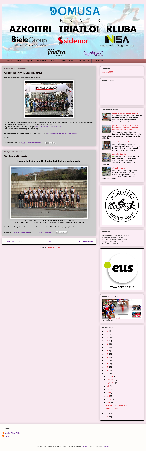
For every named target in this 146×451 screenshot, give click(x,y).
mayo (109, 393)
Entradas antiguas (86, 241)
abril (108, 396)
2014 (107, 370)
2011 (107, 417)
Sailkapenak (41, 61)
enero (109, 402)
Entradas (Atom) (54, 247)
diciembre (110, 376)
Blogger (107, 446)
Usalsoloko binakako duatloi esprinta (125, 142)
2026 (107, 331)
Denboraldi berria (16, 156)
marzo (109, 399)
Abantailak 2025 (83, 61)
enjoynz (86, 446)
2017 (107, 360)
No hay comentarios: (34, 143)
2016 (107, 364)
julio (108, 386)
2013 (107, 373)
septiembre (111, 383)
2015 (107, 367)
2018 (107, 357)
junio (108, 389)
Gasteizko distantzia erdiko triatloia (125, 113)
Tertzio (6, 436)
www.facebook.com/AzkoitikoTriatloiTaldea (61, 133)
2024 (107, 337)
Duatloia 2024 (99, 61)
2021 (107, 347)
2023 (107, 341)
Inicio (51, 241)
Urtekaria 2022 (107, 72)
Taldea (19, 61)
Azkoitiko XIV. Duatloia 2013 (23, 72)
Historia (53, 61)
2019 (107, 354)
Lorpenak (29, 61)
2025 (107, 334)
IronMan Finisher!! (67, 61)
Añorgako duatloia (118, 168)
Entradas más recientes (13, 241)
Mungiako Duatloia (119, 154)
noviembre (111, 380)
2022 (107, 344)
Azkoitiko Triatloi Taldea (12, 433)
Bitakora (9, 61)
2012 (107, 413)
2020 (107, 351)
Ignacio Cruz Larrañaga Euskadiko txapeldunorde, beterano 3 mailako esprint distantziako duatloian (125, 128)
